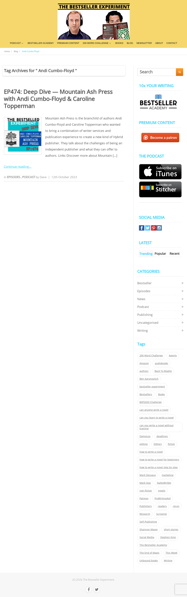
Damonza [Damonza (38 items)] (145, 436)
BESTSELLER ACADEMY (41, 43)
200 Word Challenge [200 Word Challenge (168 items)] (151, 355)
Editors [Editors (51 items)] (158, 444)
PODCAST (15, 43)
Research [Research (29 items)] (145, 514)
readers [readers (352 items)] (162, 506)
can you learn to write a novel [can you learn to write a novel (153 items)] (157, 417)
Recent (174, 253)
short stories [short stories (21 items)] (171, 529)
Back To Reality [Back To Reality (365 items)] (163, 371)
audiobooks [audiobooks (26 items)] (161, 363)
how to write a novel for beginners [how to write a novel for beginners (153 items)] (159, 459)
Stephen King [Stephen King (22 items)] (168, 537)
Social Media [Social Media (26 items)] (147, 537)
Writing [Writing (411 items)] (168, 560)
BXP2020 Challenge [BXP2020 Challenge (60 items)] (151, 402)
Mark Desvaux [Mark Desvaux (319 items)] (148, 475)
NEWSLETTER (144, 43)
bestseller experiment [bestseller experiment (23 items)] (152, 386)
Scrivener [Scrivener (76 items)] (161, 514)
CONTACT (171, 43)
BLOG (130, 43)
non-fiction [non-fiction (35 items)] (146, 490)
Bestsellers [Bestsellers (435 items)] (146, 394)
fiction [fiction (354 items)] (171, 444)
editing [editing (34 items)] (144, 444)
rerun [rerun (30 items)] (176, 506)
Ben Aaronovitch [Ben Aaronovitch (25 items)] (149, 378)
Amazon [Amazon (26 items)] (144, 363)
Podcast (29, 177)
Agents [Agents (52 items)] (173, 355)
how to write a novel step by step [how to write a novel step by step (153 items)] (159, 467)
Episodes (14, 177)
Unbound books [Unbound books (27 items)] (149, 560)
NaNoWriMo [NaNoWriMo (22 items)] (164, 482)
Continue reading (16, 166)
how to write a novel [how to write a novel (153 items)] (151, 451)
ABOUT (159, 43)
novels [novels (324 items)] (161, 490)
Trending (146, 254)
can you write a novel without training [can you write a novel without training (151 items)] (157, 427)
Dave (43, 177)
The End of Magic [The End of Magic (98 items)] (150, 552)
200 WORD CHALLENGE (95, 43)
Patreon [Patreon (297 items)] (144, 498)
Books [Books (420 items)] (161, 394)
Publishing (145, 315)
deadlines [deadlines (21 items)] (162, 436)
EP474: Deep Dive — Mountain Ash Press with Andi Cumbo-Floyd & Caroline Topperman (58, 99)
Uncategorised (147, 323)
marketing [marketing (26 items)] (168, 475)
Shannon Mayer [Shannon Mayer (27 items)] (149, 529)
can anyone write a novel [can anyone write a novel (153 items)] (154, 409)
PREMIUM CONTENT (68, 43)
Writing (142, 330)
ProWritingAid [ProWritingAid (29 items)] (163, 498)
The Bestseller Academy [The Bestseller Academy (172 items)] (153, 545)
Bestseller (144, 283)
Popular (160, 253)
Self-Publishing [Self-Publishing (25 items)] (148, 521)
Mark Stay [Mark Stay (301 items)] (145, 482)
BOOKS (119, 43)
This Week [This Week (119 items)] (171, 552)
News (141, 299)
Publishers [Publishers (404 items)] (146, 506)
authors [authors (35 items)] (144, 371)
